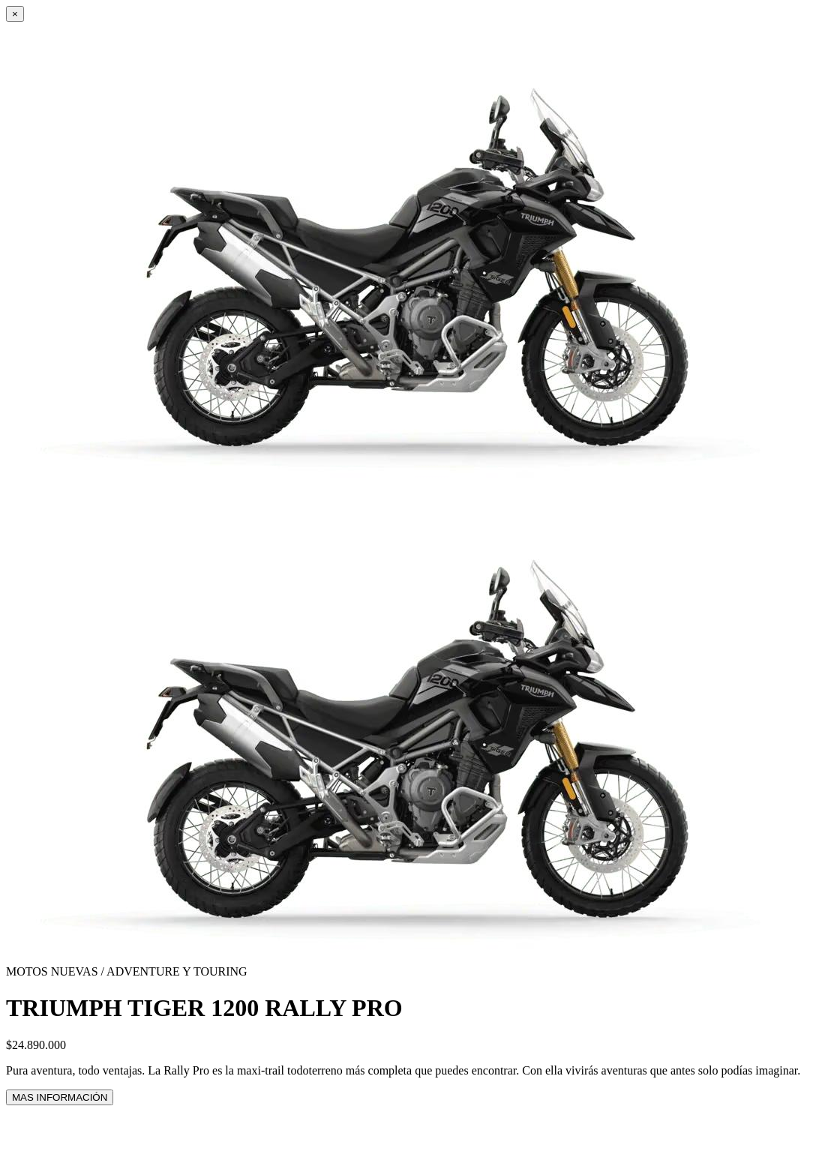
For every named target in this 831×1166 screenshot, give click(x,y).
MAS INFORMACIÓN (59, 1097)
